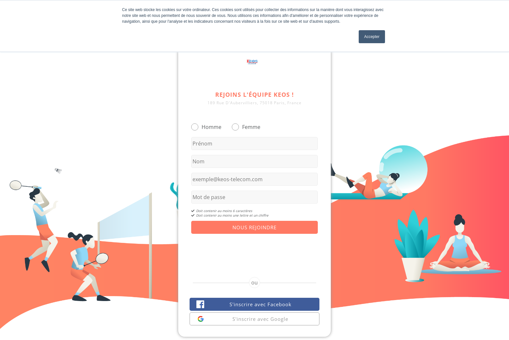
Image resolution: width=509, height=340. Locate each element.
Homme (211, 127)
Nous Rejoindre (254, 227)
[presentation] (254, 249)
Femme (251, 127)
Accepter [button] (371, 36)
